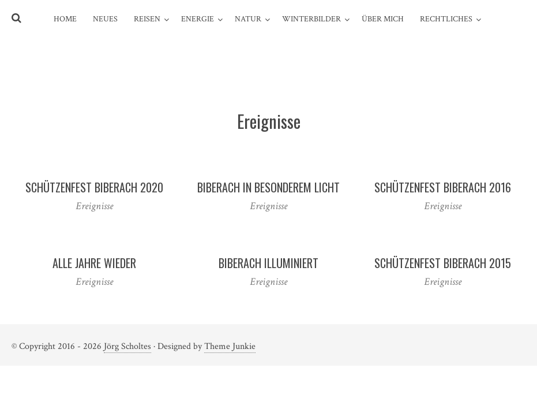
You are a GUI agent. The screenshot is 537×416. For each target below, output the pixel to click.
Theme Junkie (230, 346)
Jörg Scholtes (127, 346)
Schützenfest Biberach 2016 (442, 187)
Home (65, 19)
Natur (248, 19)
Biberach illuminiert (268, 263)
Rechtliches (446, 19)
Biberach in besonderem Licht (268, 187)
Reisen (147, 19)
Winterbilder (311, 19)
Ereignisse (94, 206)
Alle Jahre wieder (94, 263)
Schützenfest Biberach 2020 (94, 187)
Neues (105, 19)
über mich (383, 19)
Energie (197, 19)
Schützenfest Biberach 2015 (442, 263)
